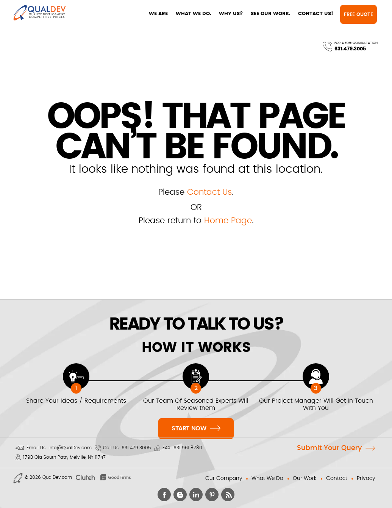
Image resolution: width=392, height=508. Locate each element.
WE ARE (92, 13)
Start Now (196, 427)
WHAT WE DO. (127, 13)
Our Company (223, 478)
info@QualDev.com (70, 447)
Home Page (228, 220)
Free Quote (293, 14)
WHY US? (165, 13)
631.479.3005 (347, 17)
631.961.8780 (187, 447)
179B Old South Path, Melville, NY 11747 (64, 457)
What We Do (267, 478)
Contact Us (209, 192)
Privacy (366, 478)
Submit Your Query (329, 448)
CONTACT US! (249, 13)
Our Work (305, 478)
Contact (336, 478)
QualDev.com (57, 477)
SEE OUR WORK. (204, 13)
